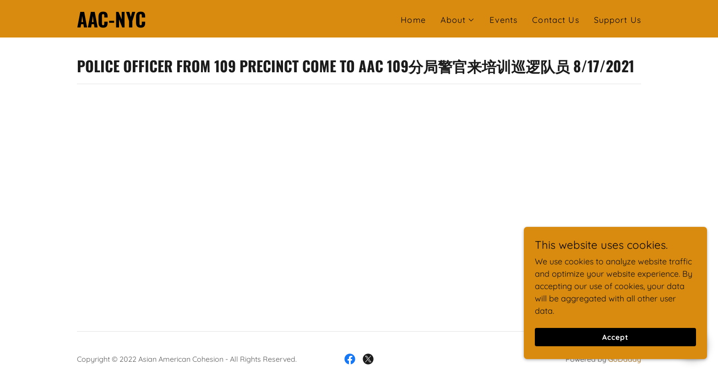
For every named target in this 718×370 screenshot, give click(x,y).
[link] (111, 24)
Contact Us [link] (555, 20)
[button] (458, 20)
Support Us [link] (617, 20)
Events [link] (503, 20)
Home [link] (413, 20)
